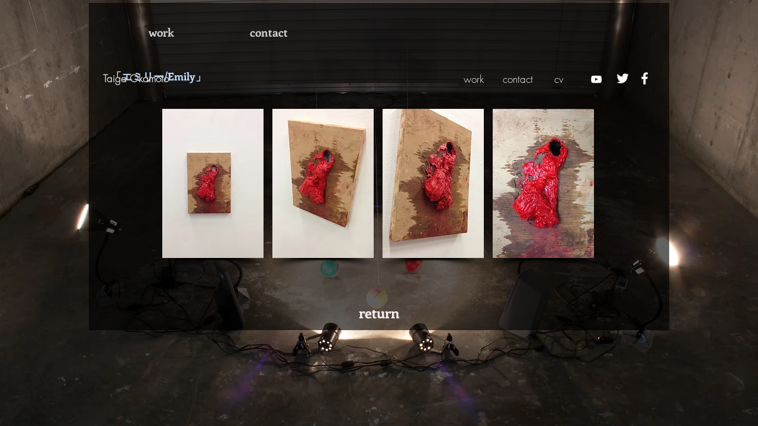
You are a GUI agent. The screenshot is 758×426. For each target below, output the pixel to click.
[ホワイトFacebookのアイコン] (645, 78)
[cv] (559, 79)
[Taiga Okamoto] (159, 79)
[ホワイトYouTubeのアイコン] (596, 79)
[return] (379, 312)
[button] (213, 183)
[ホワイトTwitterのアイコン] (623, 78)
